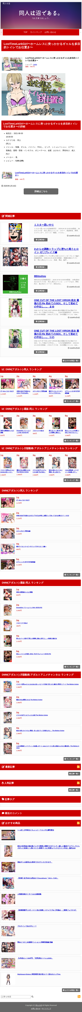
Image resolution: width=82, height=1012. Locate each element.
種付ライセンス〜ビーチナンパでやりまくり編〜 (31, 546)
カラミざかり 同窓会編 (40, 391)
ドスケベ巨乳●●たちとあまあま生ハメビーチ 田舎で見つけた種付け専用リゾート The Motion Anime (47, 684)
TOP (25, 32)
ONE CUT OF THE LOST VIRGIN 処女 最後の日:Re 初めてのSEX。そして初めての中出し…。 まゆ (56, 303)
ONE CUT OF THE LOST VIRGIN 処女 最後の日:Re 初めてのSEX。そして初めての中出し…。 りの (56, 333)
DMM (35, 64)
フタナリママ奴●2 (38, 430)
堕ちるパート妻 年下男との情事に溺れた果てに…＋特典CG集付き (36, 638)
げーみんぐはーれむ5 (7, 391)
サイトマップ (36, 32)
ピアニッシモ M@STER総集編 (25, 562)
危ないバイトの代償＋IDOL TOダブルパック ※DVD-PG (33, 654)
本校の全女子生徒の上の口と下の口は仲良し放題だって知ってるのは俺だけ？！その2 (42, 515)
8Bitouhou (40, 276)
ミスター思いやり (44, 224)
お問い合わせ (50, 32)
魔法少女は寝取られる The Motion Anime (29, 700)
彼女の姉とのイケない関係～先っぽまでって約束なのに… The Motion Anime (40, 730)
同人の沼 (39, 1005)
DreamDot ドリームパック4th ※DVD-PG (29, 607)
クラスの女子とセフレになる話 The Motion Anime (32, 715)
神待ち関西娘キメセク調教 (24, 592)
